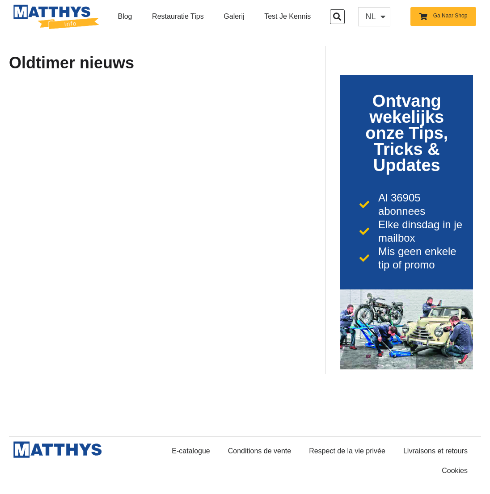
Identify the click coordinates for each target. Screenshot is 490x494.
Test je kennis (287, 16)
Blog (125, 16)
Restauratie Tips (178, 16)
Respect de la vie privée (347, 451)
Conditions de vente (259, 451)
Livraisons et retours (435, 451)
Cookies (455, 470)
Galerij (234, 16)
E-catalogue (191, 451)
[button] (337, 16)
